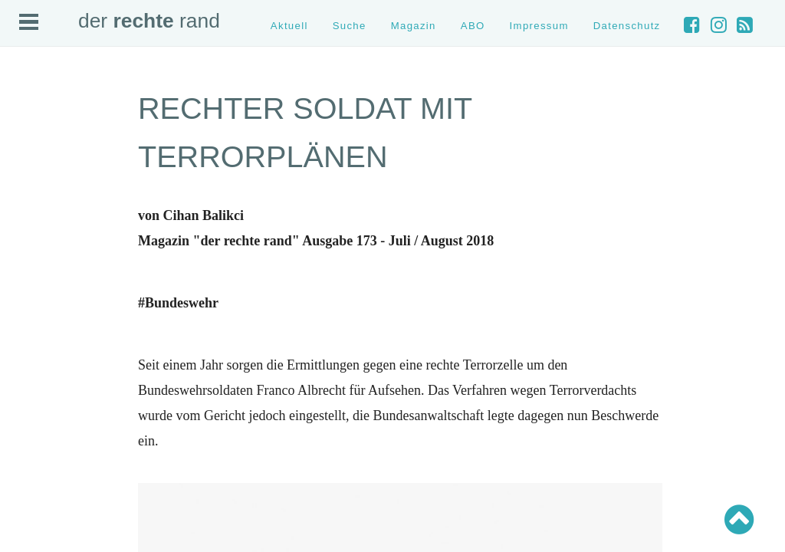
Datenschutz (627, 25)
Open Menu (28, 22)
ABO (473, 25)
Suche (349, 25)
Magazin (413, 25)
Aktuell (289, 25)
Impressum (539, 25)
